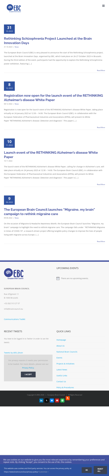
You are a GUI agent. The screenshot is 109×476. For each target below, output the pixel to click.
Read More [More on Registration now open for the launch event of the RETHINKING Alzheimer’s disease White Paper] (101, 127)
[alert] (80, 278)
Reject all (100, 470)
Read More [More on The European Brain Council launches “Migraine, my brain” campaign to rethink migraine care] (101, 241)
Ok (87, 470)
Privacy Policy (28, 367)
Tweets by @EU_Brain (13, 352)
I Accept (28, 374)
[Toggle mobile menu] (103, 5)
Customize (44, 472)
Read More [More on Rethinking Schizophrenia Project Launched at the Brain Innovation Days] (101, 70)
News (17, 47)
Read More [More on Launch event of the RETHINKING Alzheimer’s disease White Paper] (101, 184)
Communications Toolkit (14, 319)
